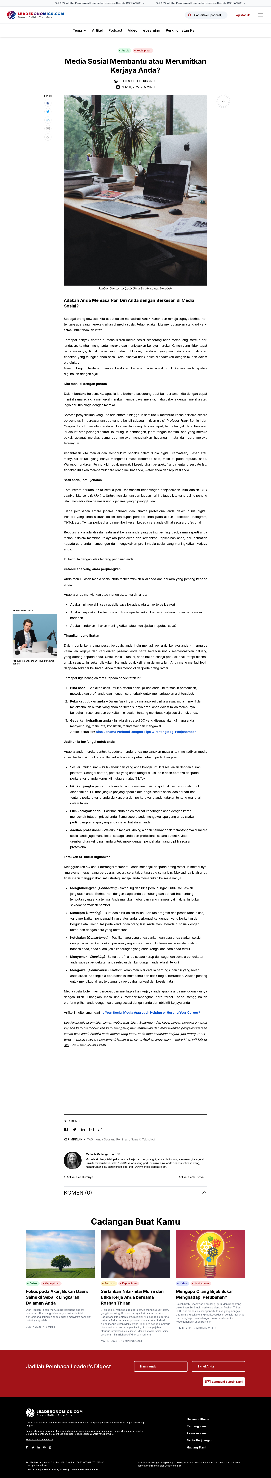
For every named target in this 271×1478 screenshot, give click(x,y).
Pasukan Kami (196, 1433)
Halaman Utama (198, 1419)
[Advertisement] (135, 1075)
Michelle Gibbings (142, 81)
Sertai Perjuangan (199, 1440)
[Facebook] (27, 1447)
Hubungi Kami (196, 1447)
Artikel (97, 30)
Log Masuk (242, 15)
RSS (96, 1469)
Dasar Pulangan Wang (56, 1469)
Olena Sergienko (142, 288)
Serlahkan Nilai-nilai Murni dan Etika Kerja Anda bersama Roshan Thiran (132, 1297)
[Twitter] (32, 1447)
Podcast (115, 30)
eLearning (151, 30)
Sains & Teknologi (143, 1139)
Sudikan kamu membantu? (39, 1439)
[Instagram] (49, 1447)
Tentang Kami (196, 1426)
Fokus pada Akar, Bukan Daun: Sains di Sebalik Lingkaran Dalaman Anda (57, 1297)
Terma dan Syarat (81, 1469)
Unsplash (165, 288)
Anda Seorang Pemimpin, (113, 1139)
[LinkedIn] (38, 1447)
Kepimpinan (142, 50)
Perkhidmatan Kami (182, 30)
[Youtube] (44, 1447)
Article (124, 50)
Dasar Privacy (34, 1469)
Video (132, 30)
